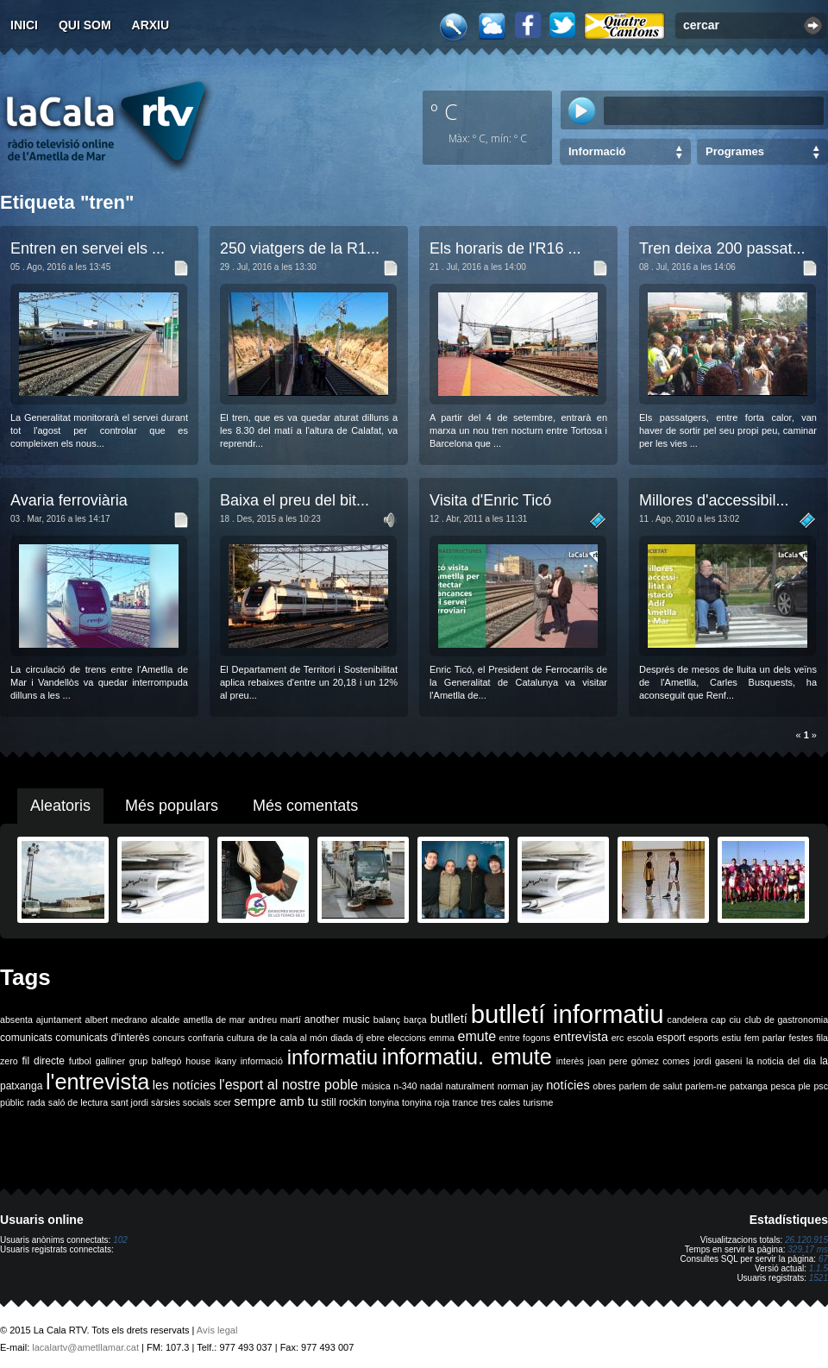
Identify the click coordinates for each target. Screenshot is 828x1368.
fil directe (43, 1061)
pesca (783, 1086)
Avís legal (217, 1330)
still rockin (344, 1102)
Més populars (171, 805)
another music (337, 1019)
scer (222, 1102)
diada (341, 1037)
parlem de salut (650, 1086)
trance (466, 1102)
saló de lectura (78, 1102)
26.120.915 (806, 1240)
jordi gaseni (717, 1061)
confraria (205, 1037)
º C (444, 111)
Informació (596, 151)
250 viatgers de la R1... (300, 248)
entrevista (581, 1037)
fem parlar (765, 1037)
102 (120, 1240)
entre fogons (524, 1037)
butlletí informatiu (567, 1014)
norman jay (520, 1086)
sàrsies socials (180, 1102)
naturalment (470, 1086)
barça (415, 1019)
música (376, 1086)
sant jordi (129, 1102)
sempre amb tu (276, 1101)
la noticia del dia (781, 1061)
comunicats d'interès (102, 1038)
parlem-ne (706, 1086)
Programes (735, 151)
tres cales (500, 1102)
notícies (568, 1085)
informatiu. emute (467, 1057)
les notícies (184, 1085)
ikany (225, 1061)
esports (703, 1037)
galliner (110, 1061)
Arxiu (151, 25)
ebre (376, 1037)
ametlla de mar (214, 1019)
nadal (431, 1086)
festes (800, 1037)
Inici (24, 25)
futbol (80, 1061)
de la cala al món (292, 1037)
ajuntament (59, 1019)
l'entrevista (97, 1082)
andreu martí (274, 1019)
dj (359, 1037)
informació (262, 1061)
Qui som (85, 25)
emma (442, 1037)
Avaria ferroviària (69, 500)
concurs (169, 1037)
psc (820, 1086)
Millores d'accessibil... (714, 500)
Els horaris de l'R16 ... (505, 248)
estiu (732, 1037)
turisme (538, 1102)
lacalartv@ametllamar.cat (85, 1347)
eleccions (406, 1037)
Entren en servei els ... (87, 248)
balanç (386, 1019)
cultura (240, 1037)
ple (805, 1086)
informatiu (332, 1057)
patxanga (749, 1086)
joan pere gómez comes (639, 1061)
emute (477, 1036)
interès (570, 1061)
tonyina (383, 1102)
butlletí (448, 1019)
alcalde (165, 1019)
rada (36, 1102)
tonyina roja (425, 1102)
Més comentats (305, 805)
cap (718, 1019)
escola (640, 1037)
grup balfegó (155, 1061)
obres (604, 1086)
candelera (688, 1019)
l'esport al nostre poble (288, 1084)
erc (618, 1037)
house (197, 1061)
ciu (735, 1019)
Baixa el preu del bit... (294, 500)
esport (670, 1038)
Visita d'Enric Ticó (490, 500)
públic (12, 1102)
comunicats (26, 1038)
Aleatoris (60, 805)
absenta (16, 1019)
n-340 (405, 1086)
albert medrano (116, 1019)
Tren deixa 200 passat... (722, 248)
